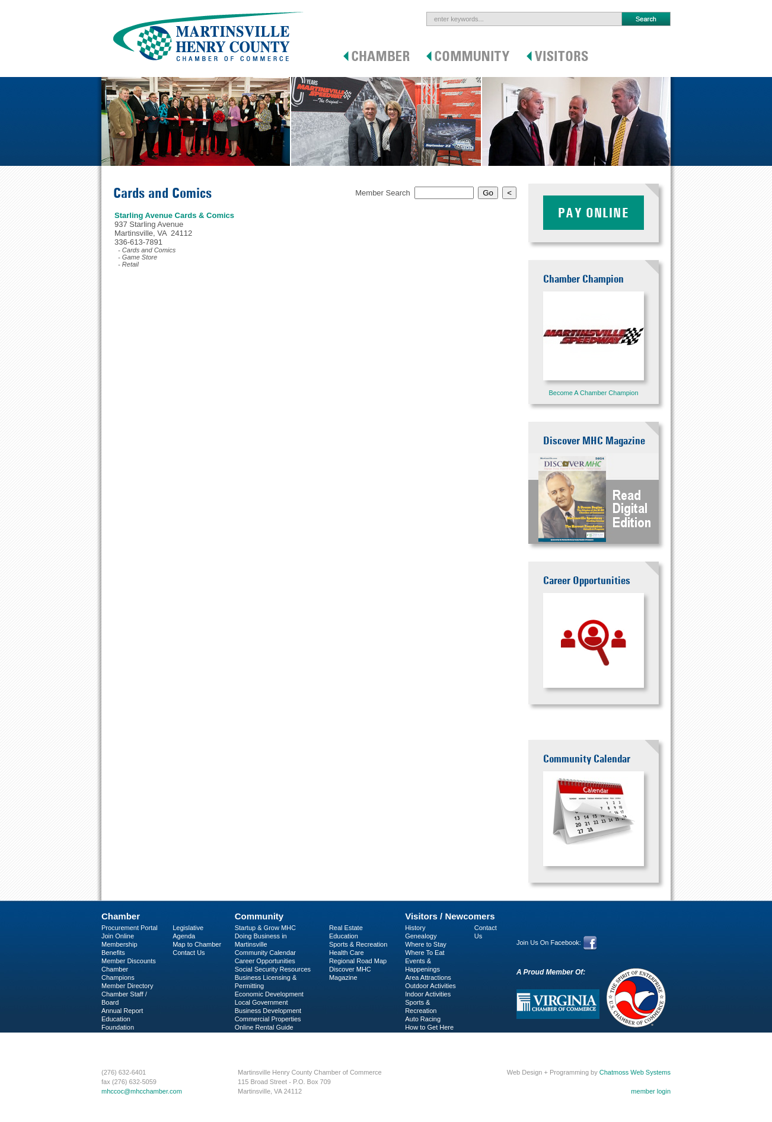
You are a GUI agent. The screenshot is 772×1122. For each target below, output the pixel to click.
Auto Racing (423, 1018)
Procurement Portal (129, 927)
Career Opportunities (265, 960)
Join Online (117, 936)
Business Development (268, 1010)
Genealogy (420, 936)
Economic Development (269, 994)
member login (651, 1091)
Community (259, 916)
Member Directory (127, 985)
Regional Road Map (358, 960)
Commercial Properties (268, 1018)
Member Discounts (128, 960)
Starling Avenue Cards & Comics (174, 215)
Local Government (261, 1002)
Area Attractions (428, 977)
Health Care (346, 952)
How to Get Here (429, 1027)
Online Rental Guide (264, 1027)
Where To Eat (424, 952)
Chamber (120, 916)
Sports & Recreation (358, 944)
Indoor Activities (428, 994)
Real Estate (346, 927)
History (415, 927)
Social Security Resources (273, 969)
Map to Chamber (197, 944)
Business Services (128, 1043)
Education (343, 936)
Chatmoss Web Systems (635, 1072)
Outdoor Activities (430, 985)
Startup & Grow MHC (265, 927)
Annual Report (122, 1010)
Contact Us (189, 952)
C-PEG (111, 1035)
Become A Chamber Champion (593, 392)
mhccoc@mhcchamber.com (141, 1091)
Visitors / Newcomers (450, 916)
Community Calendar (265, 952)
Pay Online (593, 212)
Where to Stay (425, 944)
